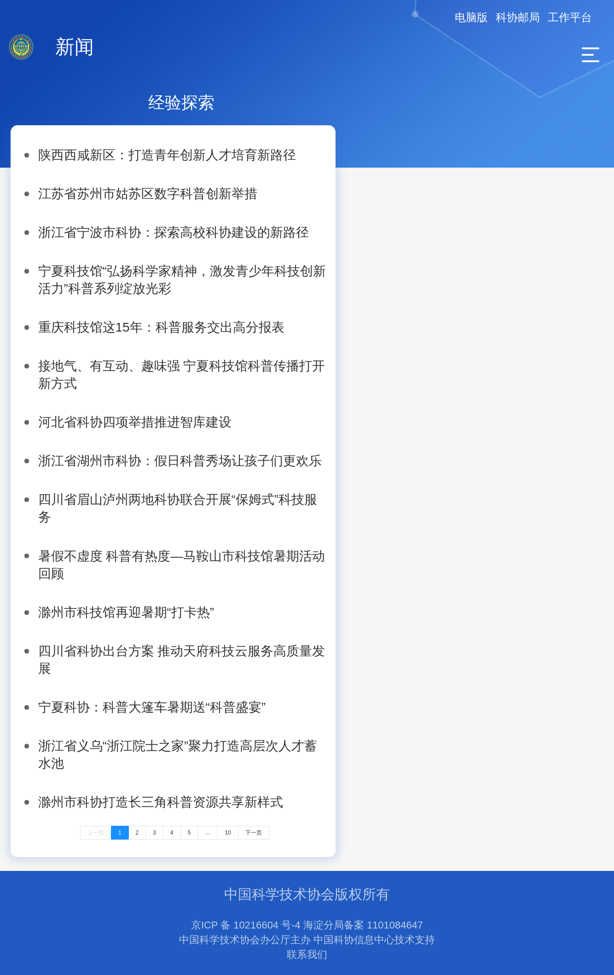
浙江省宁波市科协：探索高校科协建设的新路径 (173, 232)
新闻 (74, 47)
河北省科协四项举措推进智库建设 (135, 422)
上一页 (95, 832)
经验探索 (181, 102)
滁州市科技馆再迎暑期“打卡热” (126, 612)
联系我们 (307, 954)
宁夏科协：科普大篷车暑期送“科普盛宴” (152, 707)
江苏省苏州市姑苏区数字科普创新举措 (147, 194)
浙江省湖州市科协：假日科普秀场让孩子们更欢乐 (180, 461)
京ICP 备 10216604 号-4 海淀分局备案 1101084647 (307, 925)
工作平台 (570, 17)
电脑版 (471, 17)
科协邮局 (518, 17)
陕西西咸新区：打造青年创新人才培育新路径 (167, 155)
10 (228, 832)
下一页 (253, 832)
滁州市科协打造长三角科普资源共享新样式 (160, 802)
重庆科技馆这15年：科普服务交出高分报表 (161, 327)
